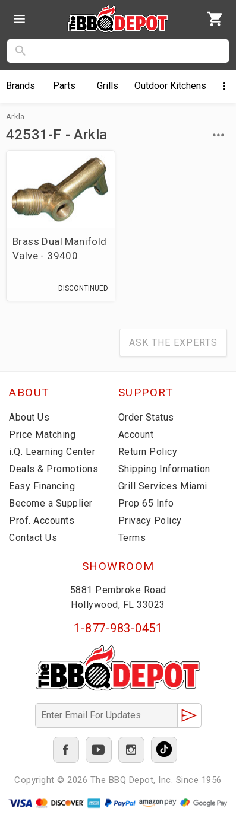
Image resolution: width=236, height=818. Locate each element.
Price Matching (42, 434)
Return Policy (148, 451)
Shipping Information (164, 469)
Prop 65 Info (146, 503)
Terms (132, 537)
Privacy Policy (150, 520)
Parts (64, 85)
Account (136, 434)
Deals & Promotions (53, 469)
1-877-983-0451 (118, 628)
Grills (107, 85)
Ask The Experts (173, 342)
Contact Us (33, 537)
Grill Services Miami (162, 486)
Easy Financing (42, 486)
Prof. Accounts (41, 520)
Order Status (146, 417)
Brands (20, 85)
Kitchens (170, 85)
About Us (29, 417)
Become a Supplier (51, 503)
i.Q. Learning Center (52, 451)
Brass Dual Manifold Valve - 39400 (59, 248)
